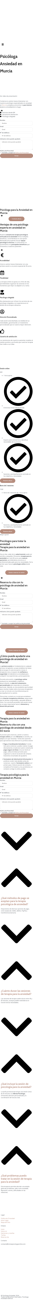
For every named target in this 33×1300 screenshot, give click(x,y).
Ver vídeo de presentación (8, 96)
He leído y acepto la (15, 152)
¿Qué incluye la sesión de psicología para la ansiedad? (16, 1085)
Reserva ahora (7, 480)
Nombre (2, 120)
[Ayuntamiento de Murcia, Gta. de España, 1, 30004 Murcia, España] (16, 1204)
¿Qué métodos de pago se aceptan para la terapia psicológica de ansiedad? (15, 901)
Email (1, 126)
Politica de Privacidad (7, 151)
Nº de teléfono (4, 133)
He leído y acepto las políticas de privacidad (16, 623)
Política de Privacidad (22, 152)
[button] (16, 44)
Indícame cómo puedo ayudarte (10, 139)
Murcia (4, 105)
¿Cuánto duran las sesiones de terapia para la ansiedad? (16, 992)
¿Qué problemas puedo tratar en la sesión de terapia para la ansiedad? (16, 1178)
